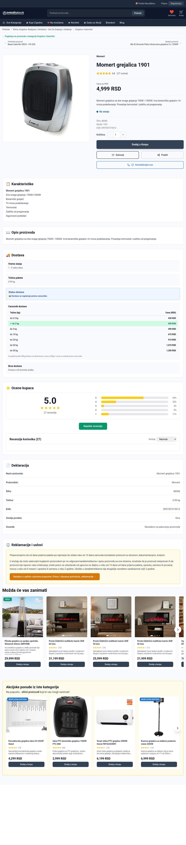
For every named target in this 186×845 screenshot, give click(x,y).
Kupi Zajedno (34, 22)
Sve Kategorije (11, 22)
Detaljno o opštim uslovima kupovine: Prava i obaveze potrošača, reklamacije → (54, 576)
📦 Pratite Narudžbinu (145, 3)
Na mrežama (55, 22)
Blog (122, 22)
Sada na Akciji (92, 22)
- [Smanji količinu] (110, 134)
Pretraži (137, 13)
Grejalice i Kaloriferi (84, 29)
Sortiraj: (152, 439)
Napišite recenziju (93, 426)
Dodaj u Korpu (140, 144)
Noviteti (73, 22)
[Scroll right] (177, 629)
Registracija (176, 3)
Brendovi (110, 22)
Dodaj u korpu (22, 664)
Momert (100, 56)
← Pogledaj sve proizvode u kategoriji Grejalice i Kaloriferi (28, 36)
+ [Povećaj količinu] (123, 134)
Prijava (164, 3)
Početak (6, 29)
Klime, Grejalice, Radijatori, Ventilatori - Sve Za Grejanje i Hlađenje (42, 29)
